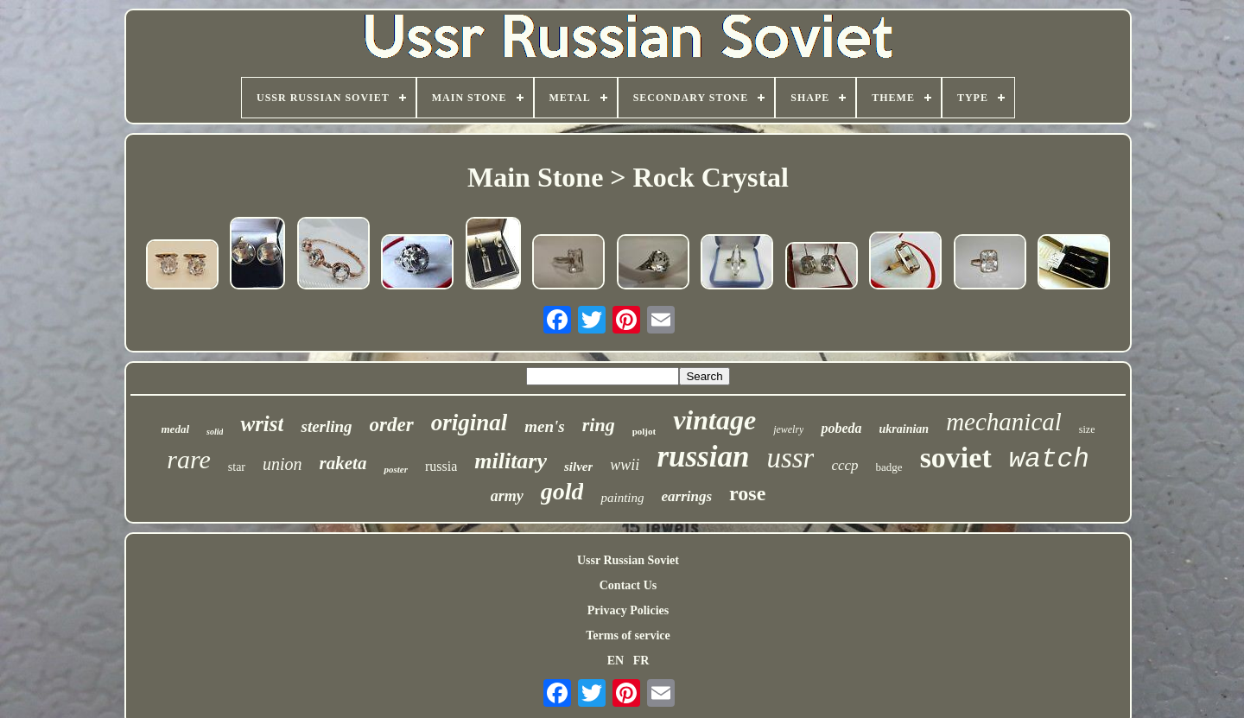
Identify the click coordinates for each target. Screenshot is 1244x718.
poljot (644, 431)
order (392, 424)
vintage (714, 419)
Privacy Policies (628, 610)
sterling (326, 426)
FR (641, 660)
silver (578, 466)
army (507, 496)
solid (214, 431)
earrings (687, 496)
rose (747, 493)
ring (598, 424)
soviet (956, 457)
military (510, 460)
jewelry (788, 429)
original (469, 422)
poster (396, 469)
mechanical (1004, 421)
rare (189, 459)
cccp (844, 465)
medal (176, 429)
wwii (624, 464)
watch (1049, 459)
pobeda (841, 428)
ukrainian (904, 429)
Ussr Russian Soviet (628, 560)
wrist (261, 423)
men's (544, 426)
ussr (790, 457)
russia (441, 466)
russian (703, 456)
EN (615, 660)
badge (889, 467)
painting (622, 498)
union (282, 463)
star (236, 467)
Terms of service (628, 635)
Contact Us (628, 585)
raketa (343, 463)
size (1087, 429)
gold (562, 491)
